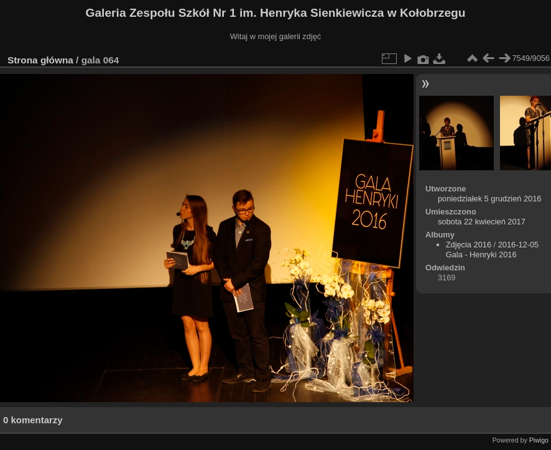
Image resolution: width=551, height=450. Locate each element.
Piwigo (539, 440)
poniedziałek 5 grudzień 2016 (490, 198)
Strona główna (40, 60)
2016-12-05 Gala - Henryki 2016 (492, 249)
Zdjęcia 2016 (468, 244)
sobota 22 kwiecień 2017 (482, 221)
